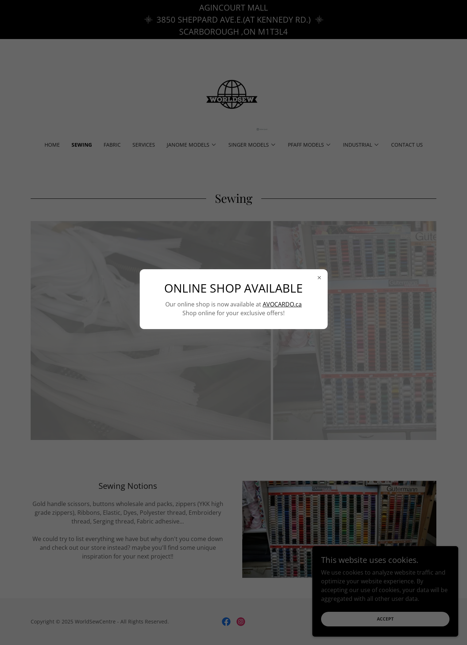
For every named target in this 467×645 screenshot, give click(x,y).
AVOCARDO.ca (282, 304)
